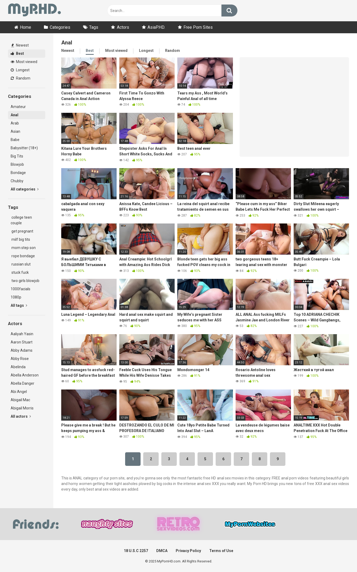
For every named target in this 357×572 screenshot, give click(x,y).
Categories (60, 27)
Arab (15, 123)
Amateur (18, 107)
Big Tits (17, 156)
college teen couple (21, 220)
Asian (15, 131)
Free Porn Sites (198, 27)
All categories (25, 189)
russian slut (21, 264)
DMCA (161, 551)
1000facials (20, 289)
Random (20, 78)
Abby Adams (21, 350)
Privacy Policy (188, 551)
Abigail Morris (22, 408)
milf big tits (20, 239)
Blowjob (17, 164)
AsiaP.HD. (156, 27)
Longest (20, 70)
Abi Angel (19, 391)
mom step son (23, 248)
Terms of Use (221, 551)
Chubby (17, 181)
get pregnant (22, 231)
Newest (20, 45)
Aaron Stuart (21, 342)
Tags (93, 27)
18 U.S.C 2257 (136, 551)
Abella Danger (22, 383)
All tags (19, 305)
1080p (16, 297)
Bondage (18, 173)
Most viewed (24, 62)
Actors (123, 27)
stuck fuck (20, 272)
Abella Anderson (25, 375)
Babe (15, 140)
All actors (21, 416)
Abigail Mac (20, 400)
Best (17, 53)
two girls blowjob (25, 281)
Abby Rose (20, 359)
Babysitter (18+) (24, 148)
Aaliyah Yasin (22, 334)
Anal (14, 115)
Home (25, 27)
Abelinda (18, 367)
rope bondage (23, 256)
